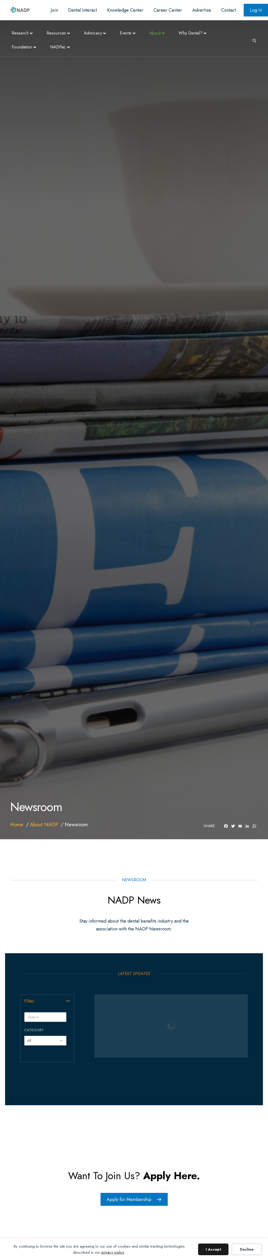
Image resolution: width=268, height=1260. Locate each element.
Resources (56, 33)
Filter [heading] (29, 1001)
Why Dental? (190, 33)
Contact (228, 10)
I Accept (213, 1249)
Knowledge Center (125, 10)
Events (125, 33)
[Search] (252, 40)
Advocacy (93, 33)
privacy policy (112, 1252)
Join (54, 10)
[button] (68, 1001)
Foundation (22, 47)
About (155, 33)
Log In (256, 10)
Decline (247, 1249)
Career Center (168, 10)
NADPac (58, 47)
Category (34, 1030)
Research (20, 33)
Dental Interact (82, 10)
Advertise (201, 10)
